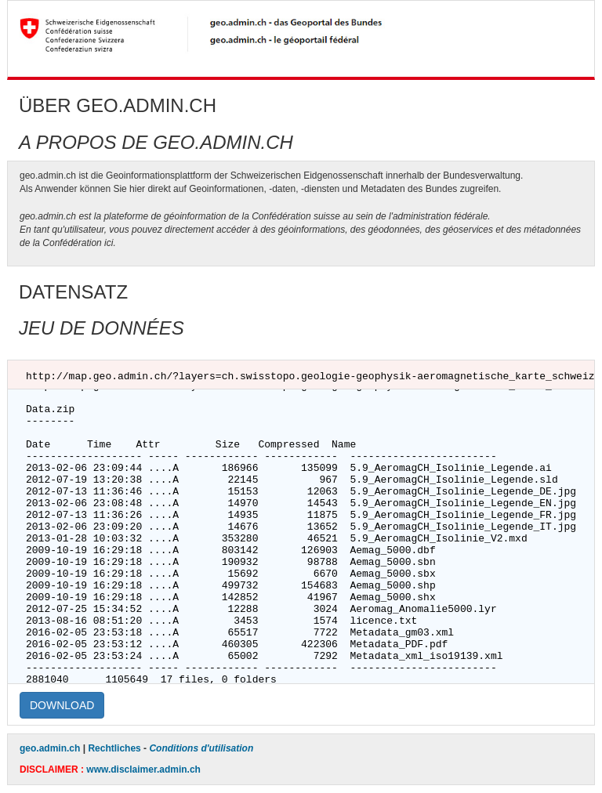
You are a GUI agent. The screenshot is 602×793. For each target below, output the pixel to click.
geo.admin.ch (50, 748)
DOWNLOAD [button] (62, 705)
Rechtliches (114, 748)
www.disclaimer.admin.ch (143, 769)
